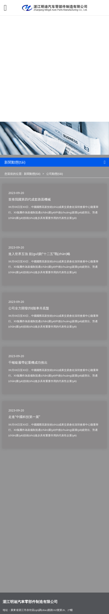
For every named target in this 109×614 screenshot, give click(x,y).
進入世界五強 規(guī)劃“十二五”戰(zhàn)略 (39, 254)
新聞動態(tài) (32, 174)
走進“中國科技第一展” (24, 417)
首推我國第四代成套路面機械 (29, 199)
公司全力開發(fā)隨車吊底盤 (28, 308)
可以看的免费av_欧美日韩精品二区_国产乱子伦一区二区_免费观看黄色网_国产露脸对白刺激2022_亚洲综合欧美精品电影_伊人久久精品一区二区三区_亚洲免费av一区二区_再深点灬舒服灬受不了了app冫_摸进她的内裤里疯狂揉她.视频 (54, 54)
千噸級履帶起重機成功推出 (27, 362)
